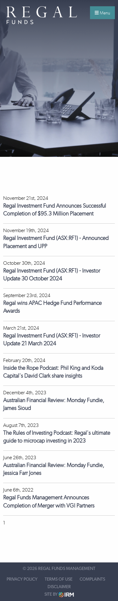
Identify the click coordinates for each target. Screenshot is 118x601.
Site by (59, 594)
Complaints (92, 579)
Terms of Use (58, 579)
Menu (102, 13)
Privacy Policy (22, 579)
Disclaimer (59, 587)
